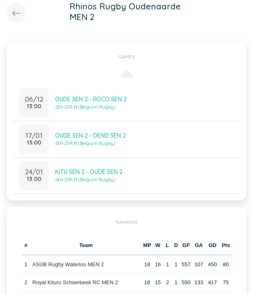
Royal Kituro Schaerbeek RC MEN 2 (75, 282)
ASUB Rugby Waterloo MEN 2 (68, 264)
